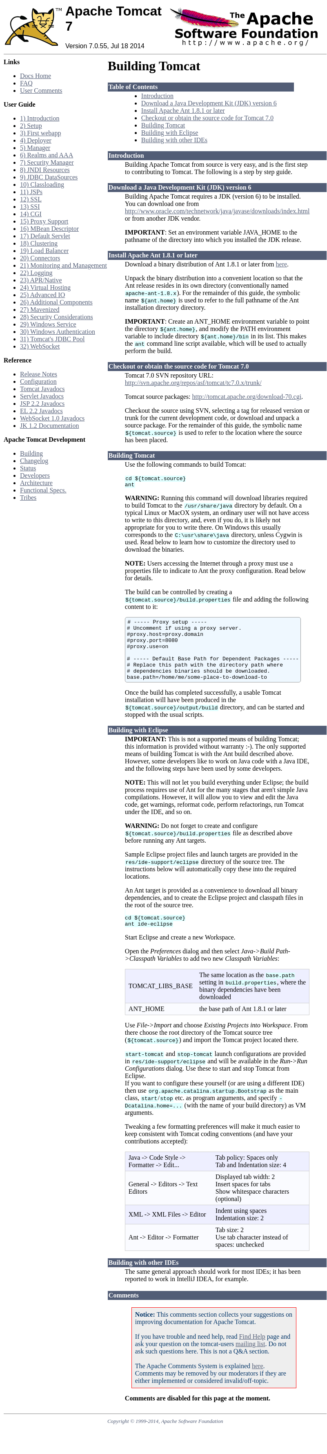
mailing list (250, 1362)
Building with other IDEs (174, 139)
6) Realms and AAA (46, 155)
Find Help (252, 1354)
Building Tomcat (163, 125)
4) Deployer (35, 140)
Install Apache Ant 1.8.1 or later (183, 110)
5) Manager (35, 147)
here (281, 264)
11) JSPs (31, 191)
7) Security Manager (47, 162)
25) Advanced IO (42, 294)
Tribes (28, 497)
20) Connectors (40, 258)
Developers (35, 475)
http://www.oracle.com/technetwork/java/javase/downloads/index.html (217, 211)
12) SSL (31, 199)
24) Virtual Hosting (45, 287)
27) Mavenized (39, 309)
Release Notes (38, 374)
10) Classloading (42, 184)
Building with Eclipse (169, 132)
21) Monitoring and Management (63, 265)
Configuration (38, 381)
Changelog (34, 460)
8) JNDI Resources (45, 169)
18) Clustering (39, 243)
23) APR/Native (41, 280)
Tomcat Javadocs (42, 388)
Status (28, 468)
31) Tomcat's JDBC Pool (52, 339)
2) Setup (31, 125)
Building (31, 453)
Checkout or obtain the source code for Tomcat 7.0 (207, 117)
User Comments (41, 90)
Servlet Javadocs (42, 396)
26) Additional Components (56, 302)
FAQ (26, 83)
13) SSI (30, 206)
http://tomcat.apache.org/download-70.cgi (246, 396)
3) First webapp (40, 133)
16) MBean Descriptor (49, 228)
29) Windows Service (48, 324)
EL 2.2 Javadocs (41, 410)
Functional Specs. (43, 490)
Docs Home (35, 75)
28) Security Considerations (56, 316)
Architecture (36, 482)
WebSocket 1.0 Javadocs (52, 418)
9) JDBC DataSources (49, 177)
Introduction (157, 95)
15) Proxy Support (44, 221)
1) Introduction (39, 118)
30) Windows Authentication (57, 331)
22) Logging (36, 272)
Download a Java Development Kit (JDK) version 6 (209, 103)
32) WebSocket (40, 346)
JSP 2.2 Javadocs (42, 403)
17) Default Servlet (45, 236)
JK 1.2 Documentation (49, 425)
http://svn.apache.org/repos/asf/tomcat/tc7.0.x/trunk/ (193, 382)
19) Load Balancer (44, 250)
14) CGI (31, 213)
